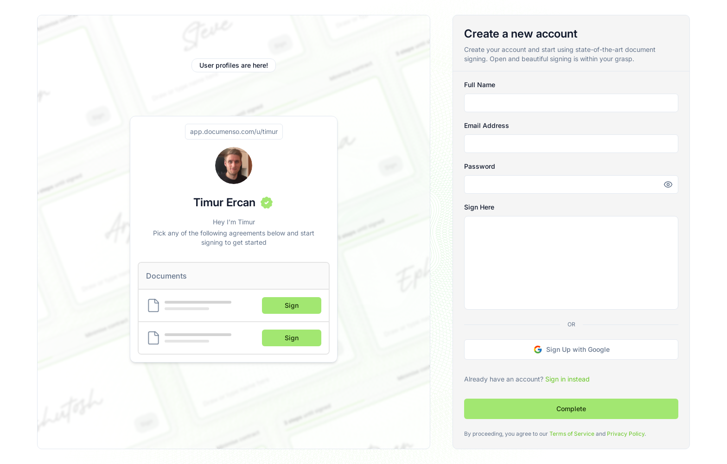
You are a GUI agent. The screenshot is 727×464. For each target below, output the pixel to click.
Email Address (486, 125)
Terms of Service (571, 433)
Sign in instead (567, 379)
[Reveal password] (667, 184)
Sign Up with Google (571, 349)
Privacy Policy (625, 433)
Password (479, 166)
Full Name (479, 85)
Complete (571, 409)
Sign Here (479, 207)
